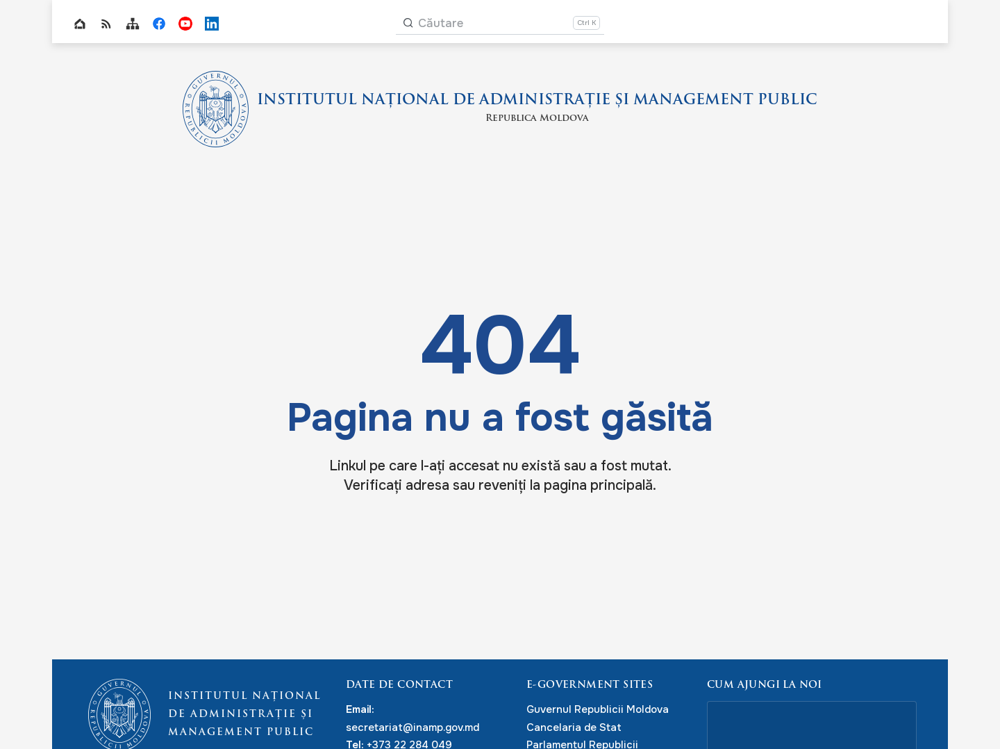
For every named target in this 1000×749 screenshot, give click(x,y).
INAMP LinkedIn (212, 24)
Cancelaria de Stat (574, 727)
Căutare (440, 23)
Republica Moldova (537, 119)
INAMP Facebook (159, 24)
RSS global (106, 24)
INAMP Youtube (185, 24)
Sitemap (133, 24)
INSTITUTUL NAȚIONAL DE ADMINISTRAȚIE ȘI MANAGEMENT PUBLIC (537, 99)
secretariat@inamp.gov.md (412, 727)
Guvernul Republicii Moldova (597, 709)
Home (80, 24)
